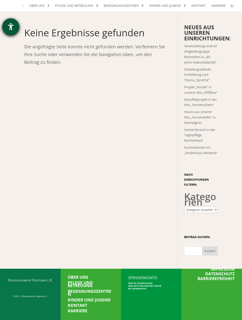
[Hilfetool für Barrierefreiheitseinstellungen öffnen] (10, 26)
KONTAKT (77, 305)
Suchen (209, 251)
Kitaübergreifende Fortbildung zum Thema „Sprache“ (197, 74)
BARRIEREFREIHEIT (216, 278)
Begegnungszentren (121, 6)
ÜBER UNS (78, 277)
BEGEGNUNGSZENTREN (89, 292)
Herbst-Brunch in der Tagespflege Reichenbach (199, 135)
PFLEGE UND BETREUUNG (80, 284)
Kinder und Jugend (165, 6)
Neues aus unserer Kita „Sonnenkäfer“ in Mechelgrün (199, 117)
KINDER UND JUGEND (89, 300)
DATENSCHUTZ (220, 273)
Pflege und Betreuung (74, 6)
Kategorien (200, 199)
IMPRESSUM (222, 269)
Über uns (37, 6)
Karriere (218, 6)
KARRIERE (77, 310)
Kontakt (198, 6)
